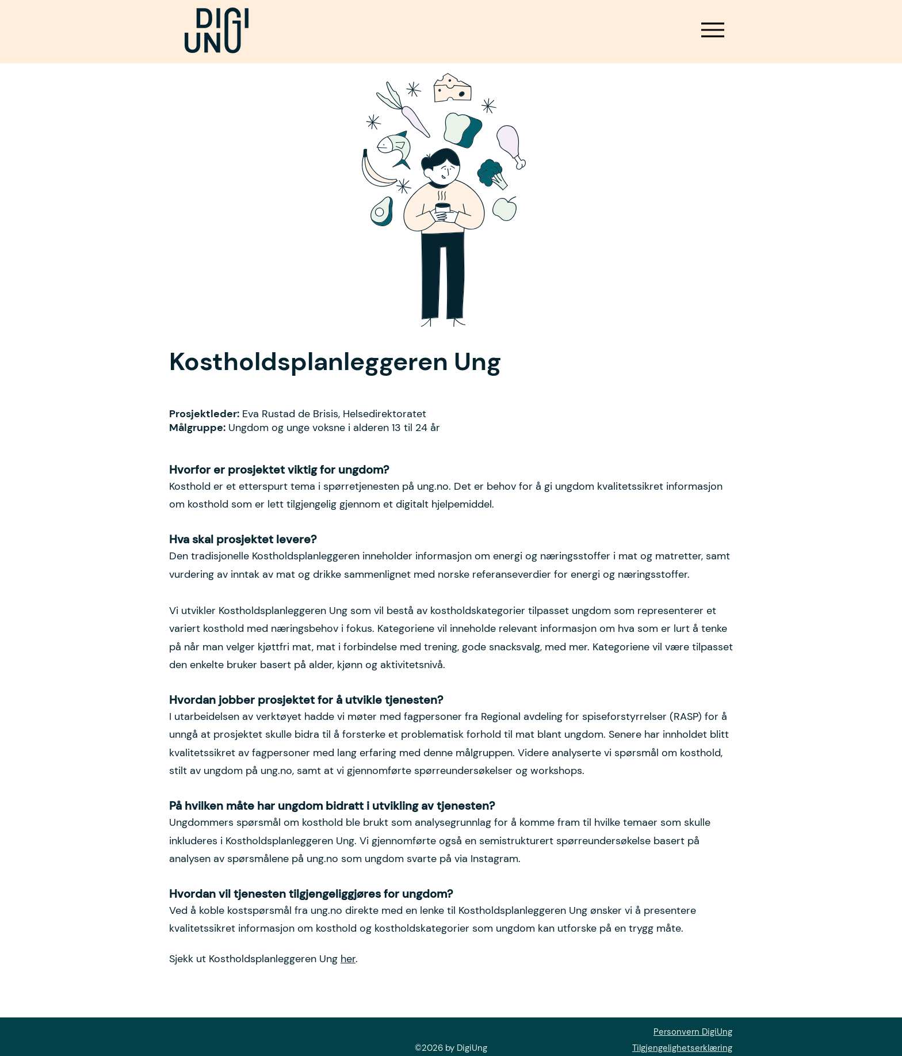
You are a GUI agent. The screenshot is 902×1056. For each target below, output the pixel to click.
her (348, 959)
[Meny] (712, 29)
